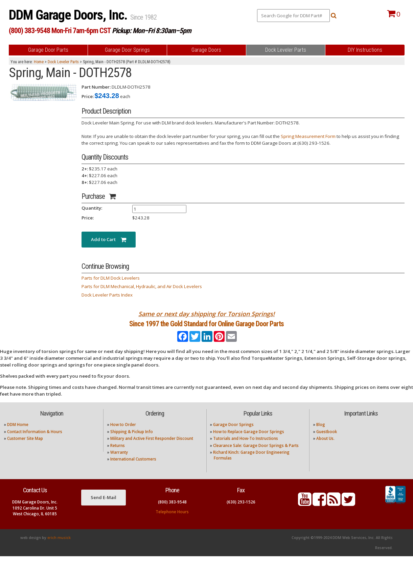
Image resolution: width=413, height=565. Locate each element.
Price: (88, 96)
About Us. (325, 447)
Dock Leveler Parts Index (107, 295)
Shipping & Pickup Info (131, 440)
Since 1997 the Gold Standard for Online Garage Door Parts (206, 328)
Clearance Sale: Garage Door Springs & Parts (256, 454)
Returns (117, 454)
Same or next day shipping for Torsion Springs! (206, 314)
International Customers (133, 468)
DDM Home (17, 433)
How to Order (123, 433)
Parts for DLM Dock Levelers (111, 278)
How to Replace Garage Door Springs (248, 440)
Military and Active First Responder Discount (151, 447)
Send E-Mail (103, 506)
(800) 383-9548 (172, 511)
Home (39, 62)
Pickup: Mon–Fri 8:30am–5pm (151, 30)
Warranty (119, 461)
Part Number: (96, 87)
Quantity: (92, 208)
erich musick (59, 546)
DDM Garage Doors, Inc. (69, 15)
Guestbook (326, 440)
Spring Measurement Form (308, 136)
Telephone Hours (172, 520)
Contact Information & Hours (34, 440)
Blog (320, 433)
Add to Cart (108, 239)
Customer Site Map (25, 447)
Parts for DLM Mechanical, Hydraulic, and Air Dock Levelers (142, 286)
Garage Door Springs (233, 433)
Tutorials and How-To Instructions (245, 447)
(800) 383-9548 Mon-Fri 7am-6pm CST (60, 30)
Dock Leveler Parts (63, 62)
